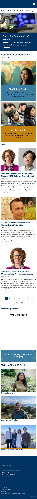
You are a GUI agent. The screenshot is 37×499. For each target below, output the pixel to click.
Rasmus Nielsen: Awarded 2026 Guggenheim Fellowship (15, 223)
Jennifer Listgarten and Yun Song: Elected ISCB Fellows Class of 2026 (17, 174)
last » (23, 302)
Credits (9, 465)
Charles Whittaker (9, 420)
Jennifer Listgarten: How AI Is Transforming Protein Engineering (17, 272)
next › (17, 302)
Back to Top (33, 496)
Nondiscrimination (6, 489)
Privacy (3, 491)
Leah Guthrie (7, 393)
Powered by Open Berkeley (8, 485)
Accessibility (4, 487)
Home (3, 465)
